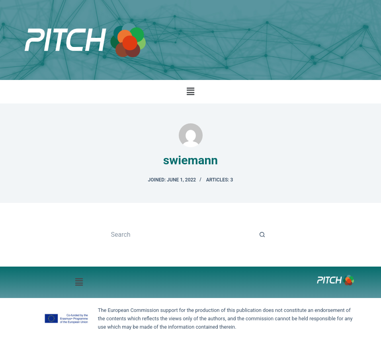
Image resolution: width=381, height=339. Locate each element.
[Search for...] (182, 235)
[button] (190, 91)
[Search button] (262, 235)
